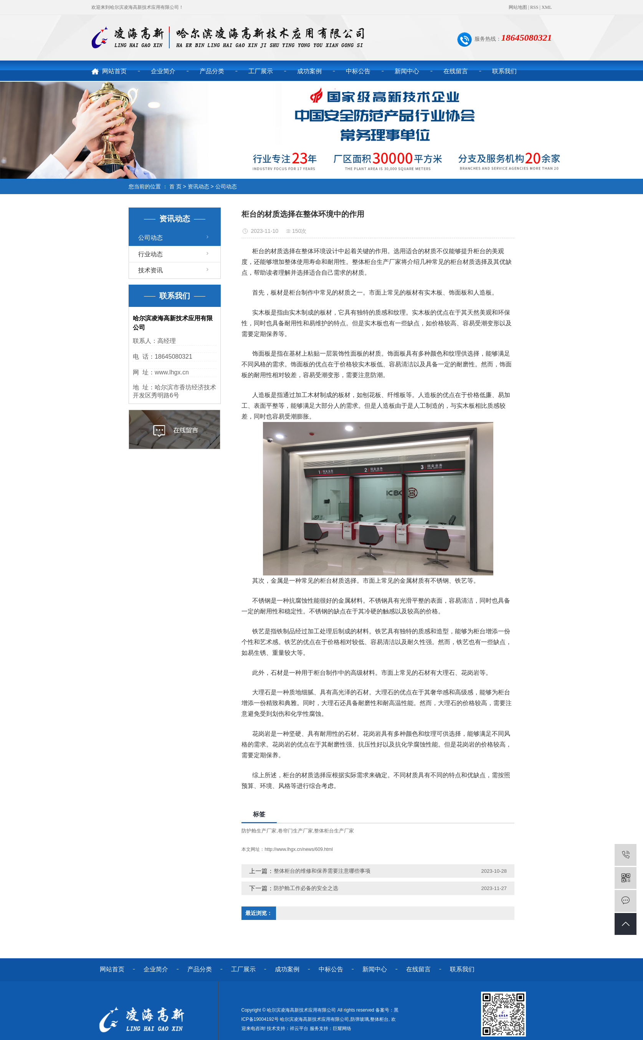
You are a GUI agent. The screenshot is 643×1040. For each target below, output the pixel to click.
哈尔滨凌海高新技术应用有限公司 (314, 1019)
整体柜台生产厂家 (334, 831)
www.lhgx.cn (172, 372)
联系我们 (504, 71)
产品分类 (212, 71)
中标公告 (358, 71)
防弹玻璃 (359, 1019)
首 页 (175, 186)
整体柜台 (379, 1019)
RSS (534, 7)
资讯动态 (198, 186)
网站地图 (518, 7)
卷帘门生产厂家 (295, 831)
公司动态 (226, 186)
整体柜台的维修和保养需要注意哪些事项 (322, 871)
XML (547, 7)
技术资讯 (150, 270)
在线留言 (455, 71)
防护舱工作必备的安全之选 (306, 888)
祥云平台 (299, 1028)
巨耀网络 (342, 1028)
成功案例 (309, 71)
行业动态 (150, 254)
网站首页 (114, 71)
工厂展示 (260, 71)
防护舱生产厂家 (258, 831)
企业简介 (163, 71)
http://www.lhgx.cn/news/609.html (298, 849)
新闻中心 (407, 71)
